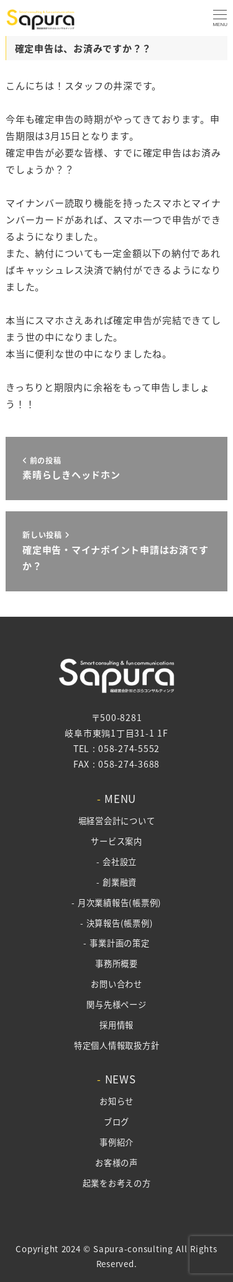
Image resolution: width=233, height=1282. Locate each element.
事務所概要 (116, 963)
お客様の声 (116, 1162)
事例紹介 (116, 1142)
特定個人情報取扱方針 (117, 1045)
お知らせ (116, 1101)
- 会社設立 (116, 861)
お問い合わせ (116, 984)
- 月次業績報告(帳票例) (116, 902)
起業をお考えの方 (117, 1183)
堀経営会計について (116, 821)
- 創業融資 (116, 882)
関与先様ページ (116, 1004)
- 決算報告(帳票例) (116, 923)
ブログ (116, 1121)
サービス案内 (116, 841)
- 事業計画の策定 (116, 943)
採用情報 (116, 1025)
